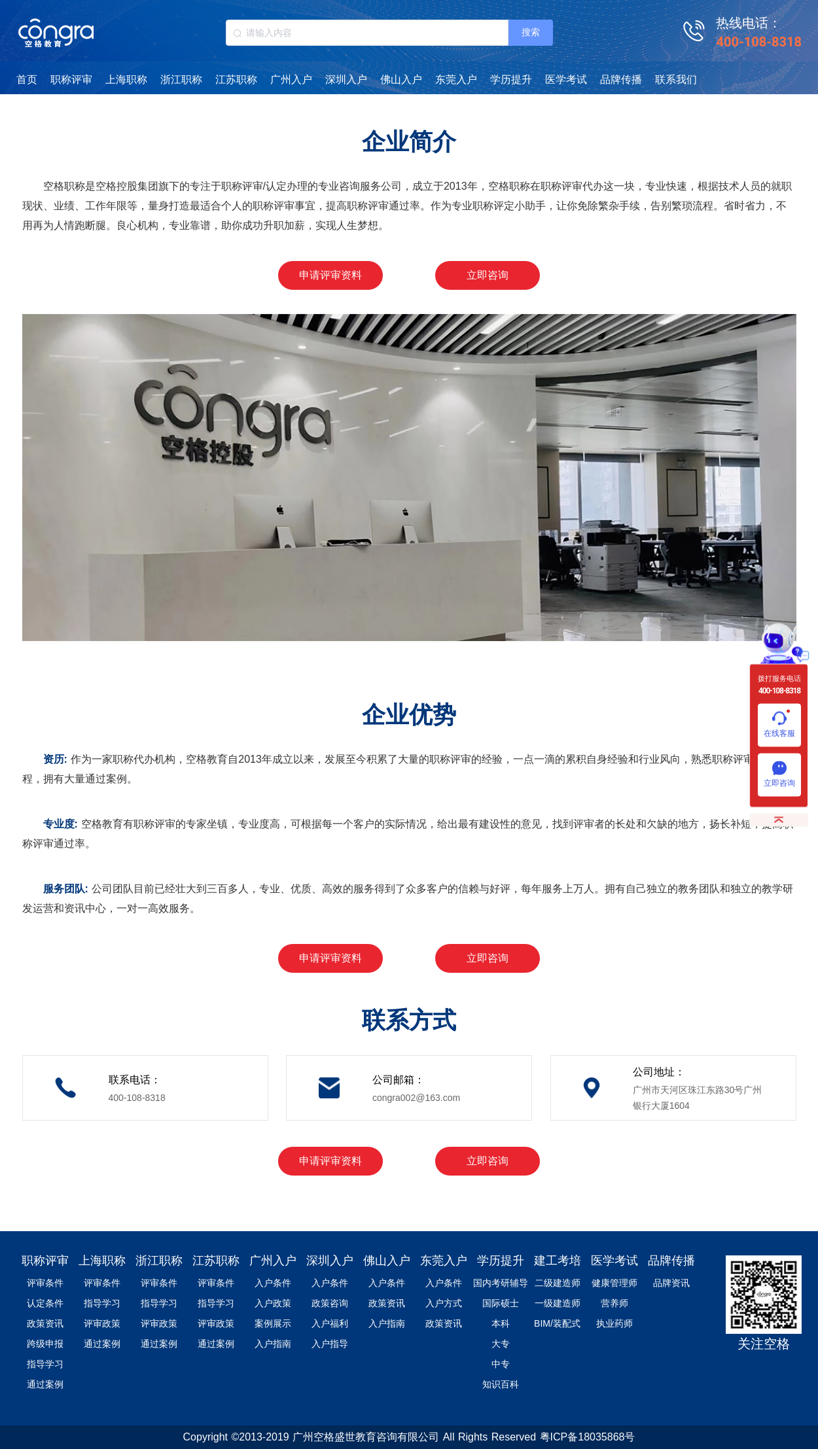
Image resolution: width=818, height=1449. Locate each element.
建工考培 (557, 1260)
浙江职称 (181, 79)
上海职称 (126, 79)
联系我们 (676, 79)
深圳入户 (346, 79)
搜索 (531, 32)
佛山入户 (401, 79)
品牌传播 (621, 79)
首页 (26, 79)
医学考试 (566, 79)
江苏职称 (236, 79)
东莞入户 (456, 79)
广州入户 (291, 79)
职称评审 (71, 79)
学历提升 (511, 79)
